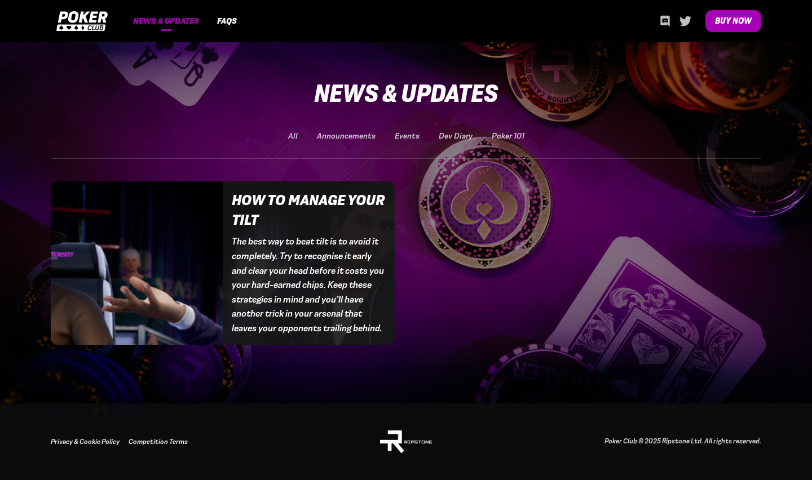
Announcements (346, 136)
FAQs (227, 21)
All (293, 136)
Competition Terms (158, 441)
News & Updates (166, 21)
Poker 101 (508, 136)
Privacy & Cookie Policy (85, 441)
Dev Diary (456, 136)
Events (407, 136)
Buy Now (733, 20)
